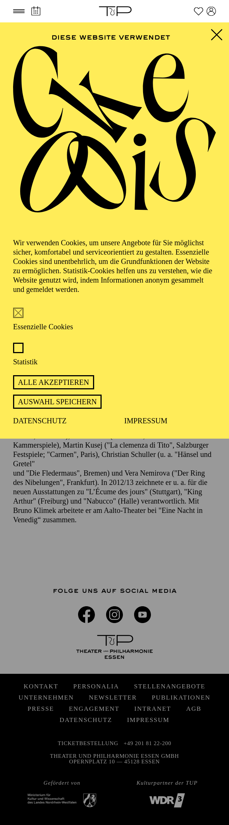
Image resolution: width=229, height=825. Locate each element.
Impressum (146, 421)
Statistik (25, 362)
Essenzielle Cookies (43, 327)
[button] (19, 11)
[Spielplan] (35, 11)
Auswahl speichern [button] (57, 402)
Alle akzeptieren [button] (53, 382)
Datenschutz (39, 421)
